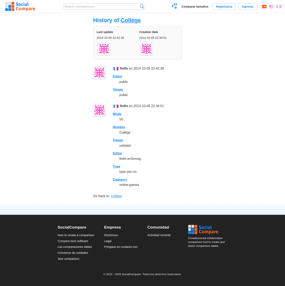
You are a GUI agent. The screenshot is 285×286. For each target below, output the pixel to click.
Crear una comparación (174, 7)
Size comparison (68, 258)
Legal (107, 241)
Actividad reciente (159, 235)
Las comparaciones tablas (75, 246)
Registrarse (224, 6)
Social (207, 230)
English (271, 6)
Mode (117, 114)
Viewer (118, 89)
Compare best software (73, 241)
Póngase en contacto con (120, 246)
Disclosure (111, 235)
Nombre (119, 127)
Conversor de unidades (73, 252)
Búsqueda (142, 6)
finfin (124, 68)
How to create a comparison (76, 235)
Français (278, 6)
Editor (117, 76)
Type (116, 166)
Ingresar (248, 6)
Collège (131, 20)
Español (264, 6)
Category (120, 179)
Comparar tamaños (195, 6)
